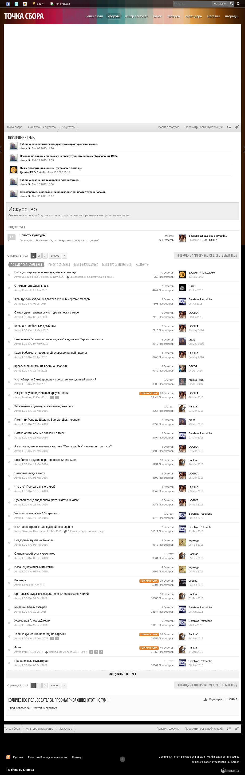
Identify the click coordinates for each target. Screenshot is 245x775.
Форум (114, 16)
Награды (231, 16)
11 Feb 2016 (196, 531)
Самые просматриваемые (116, 264)
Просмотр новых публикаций (204, 127)
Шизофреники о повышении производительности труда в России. (63, 192)
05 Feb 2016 (196, 544)
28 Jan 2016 (196, 611)
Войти (38, 4)
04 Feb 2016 (196, 571)
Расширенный (238, 4)
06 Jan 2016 (196, 240)
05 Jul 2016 (195, 303)
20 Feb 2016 (196, 518)
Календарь (193, 16)
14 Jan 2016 (196, 638)
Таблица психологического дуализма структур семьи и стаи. (59, 144)
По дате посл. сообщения (26, 264)
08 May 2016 (196, 343)
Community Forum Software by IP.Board (182, 756)
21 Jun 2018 (196, 290)
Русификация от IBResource (222, 756)
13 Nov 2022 (196, 276)
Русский (18, 757)
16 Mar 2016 (196, 464)
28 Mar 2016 (196, 397)
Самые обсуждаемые (86, 264)
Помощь (77, 757)
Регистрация (60, 4)
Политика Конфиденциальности (47, 757)
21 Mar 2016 (196, 451)
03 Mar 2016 (196, 491)
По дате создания (59, 264)
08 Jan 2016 (196, 665)
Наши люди (94, 16)
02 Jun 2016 (196, 317)
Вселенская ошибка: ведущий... (208, 235)
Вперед (55, 255)
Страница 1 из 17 (17, 255)
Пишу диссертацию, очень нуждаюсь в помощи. (51, 168)
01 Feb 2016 (196, 598)
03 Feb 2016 (196, 584)
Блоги (157, 16)
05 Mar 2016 (196, 477)
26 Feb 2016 (196, 504)
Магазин (213, 16)
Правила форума (168, 127)
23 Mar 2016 (196, 410)
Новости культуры (32, 235)
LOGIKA (232, 699)
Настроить (144, 264)
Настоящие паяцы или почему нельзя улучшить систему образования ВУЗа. (69, 156)
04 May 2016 (196, 357)
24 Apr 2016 (196, 370)
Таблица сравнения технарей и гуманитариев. (49, 180)
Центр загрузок (136, 16)
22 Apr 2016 (196, 384)
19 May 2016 (196, 330)
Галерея (173, 16)
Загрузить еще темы (122, 674)
